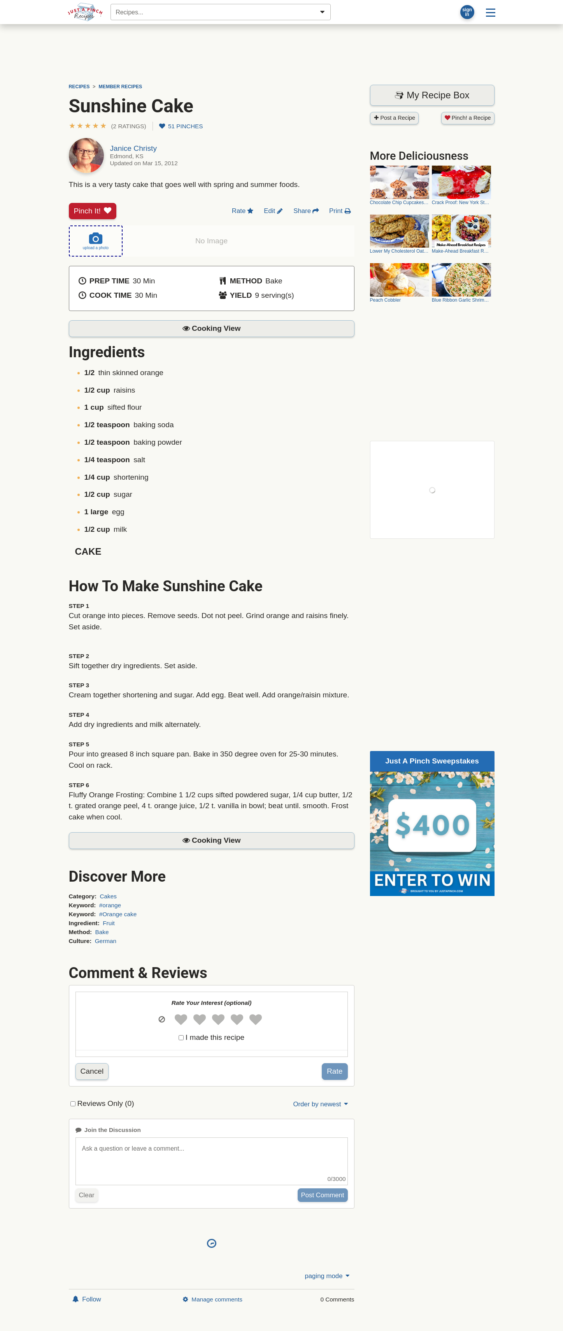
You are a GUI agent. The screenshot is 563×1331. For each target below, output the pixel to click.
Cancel (92, 1071)
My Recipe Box (432, 95)
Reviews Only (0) (105, 1103)
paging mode (328, 1276)
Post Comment (322, 1195)
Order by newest (321, 1104)
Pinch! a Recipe (468, 118)
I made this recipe (215, 1037)
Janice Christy (133, 148)
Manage (212, 1299)
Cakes (108, 896)
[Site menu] (490, 12)
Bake (102, 932)
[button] (107, 126)
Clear (87, 1195)
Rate (335, 1071)
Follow (86, 1299)
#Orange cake (118, 914)
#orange (110, 905)
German (105, 941)
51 (181, 126)
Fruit (109, 923)
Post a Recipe (395, 118)
